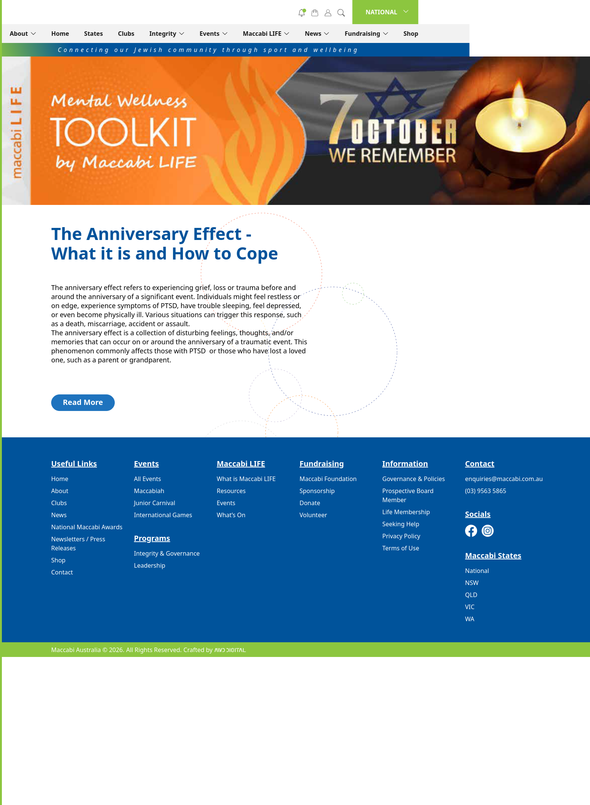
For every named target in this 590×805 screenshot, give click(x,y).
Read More (83, 402)
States (214, 33)
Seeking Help (400, 524)
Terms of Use (400, 548)
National (477, 571)
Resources (231, 491)
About (139, 33)
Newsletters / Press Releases (78, 543)
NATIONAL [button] (502, 12)
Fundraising (482, 33)
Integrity (283, 33)
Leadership (149, 565)
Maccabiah (149, 491)
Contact (62, 572)
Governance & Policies (413, 479)
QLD (471, 595)
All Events (147, 479)
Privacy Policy (401, 536)
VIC (469, 607)
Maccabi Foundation (328, 479)
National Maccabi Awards (86, 527)
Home (181, 33)
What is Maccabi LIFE (246, 479)
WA (469, 619)
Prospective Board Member (407, 495)
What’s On (231, 515)
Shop (531, 33)
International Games (163, 515)
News (433, 33)
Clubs (247, 33)
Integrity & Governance (167, 553)
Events (330, 33)
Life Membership (406, 512)
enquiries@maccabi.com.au (504, 479)
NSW (472, 583)
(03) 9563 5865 (485, 491)
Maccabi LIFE (382, 33)
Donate (278, 12)
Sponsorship (317, 491)
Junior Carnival (154, 503)
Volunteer (333, 12)
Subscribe (387, 12)
